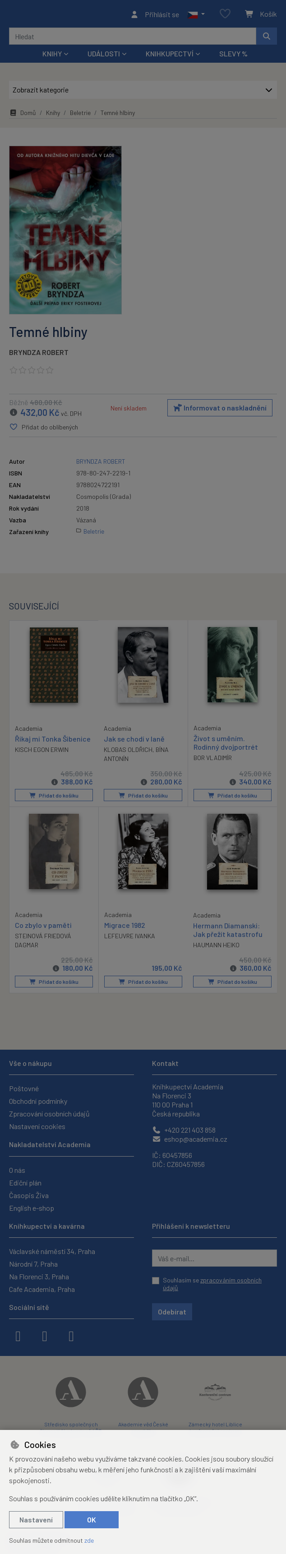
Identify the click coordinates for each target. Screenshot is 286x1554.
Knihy (53, 115)
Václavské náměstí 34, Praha (52, 1251)
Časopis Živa (29, 1195)
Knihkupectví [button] (170, 56)
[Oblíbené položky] (225, 15)
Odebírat (172, 1311)
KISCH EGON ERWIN (42, 752)
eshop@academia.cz (189, 1138)
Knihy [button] (52, 56)
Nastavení (36, 1519)
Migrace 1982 (124, 926)
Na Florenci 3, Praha (39, 1276)
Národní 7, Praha (33, 1263)
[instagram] (45, 1335)
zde (89, 1540)
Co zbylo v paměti (43, 926)
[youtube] (71, 1335)
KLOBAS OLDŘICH (128, 752)
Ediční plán (25, 1182)
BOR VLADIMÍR (213, 760)
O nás (17, 1170)
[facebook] (18, 1335)
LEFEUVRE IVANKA (129, 938)
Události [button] (104, 56)
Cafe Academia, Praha (42, 1289)
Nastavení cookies (37, 1126)
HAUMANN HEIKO (216, 947)
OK (91, 1519)
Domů (22, 115)
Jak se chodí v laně (134, 741)
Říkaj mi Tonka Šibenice (53, 741)
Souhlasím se (212, 1284)
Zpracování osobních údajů (49, 1113)
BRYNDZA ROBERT (39, 354)
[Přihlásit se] (154, 15)
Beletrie (80, 115)
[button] (196, 15)
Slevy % (233, 56)
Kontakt (165, 1063)
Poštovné (24, 1088)
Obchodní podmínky (38, 1101)
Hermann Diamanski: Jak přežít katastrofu (228, 931)
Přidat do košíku (53, 798)
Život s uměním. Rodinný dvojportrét (226, 745)
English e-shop (31, 1208)
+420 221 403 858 (184, 1129)
